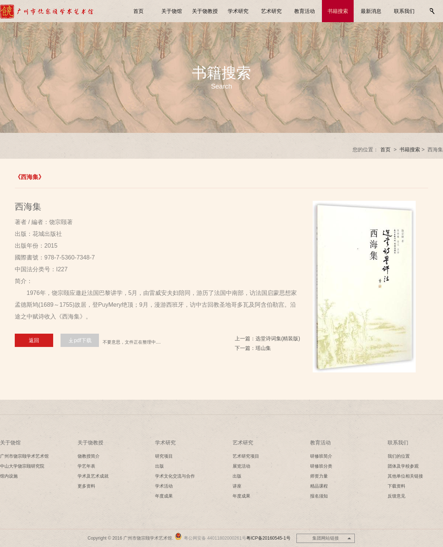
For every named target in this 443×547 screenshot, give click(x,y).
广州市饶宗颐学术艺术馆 (24, 456)
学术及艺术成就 (93, 476)
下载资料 (396, 486)
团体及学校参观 (403, 466)
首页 (138, 11)
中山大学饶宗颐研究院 (22, 466)
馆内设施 (9, 476)
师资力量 (319, 476)
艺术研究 (271, 11)
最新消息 (371, 11)
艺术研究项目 (246, 456)
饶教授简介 (89, 456)
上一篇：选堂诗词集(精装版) (267, 338)
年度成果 (164, 496)
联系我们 (404, 11)
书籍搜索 (337, 11)
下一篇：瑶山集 (253, 348)
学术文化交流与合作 (175, 476)
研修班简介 (321, 456)
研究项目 (164, 456)
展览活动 (241, 466)
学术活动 (164, 486)
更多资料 (86, 486)
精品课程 (319, 486)
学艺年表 (86, 466)
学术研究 (238, 11)
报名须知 (319, 496)
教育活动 (304, 11)
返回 (34, 340)
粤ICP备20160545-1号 (268, 538)
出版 (159, 466)
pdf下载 (79, 340)
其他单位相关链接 (405, 476)
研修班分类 (321, 466)
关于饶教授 (205, 11)
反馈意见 (396, 496)
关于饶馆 (171, 11)
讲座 (237, 486)
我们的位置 (399, 456)
